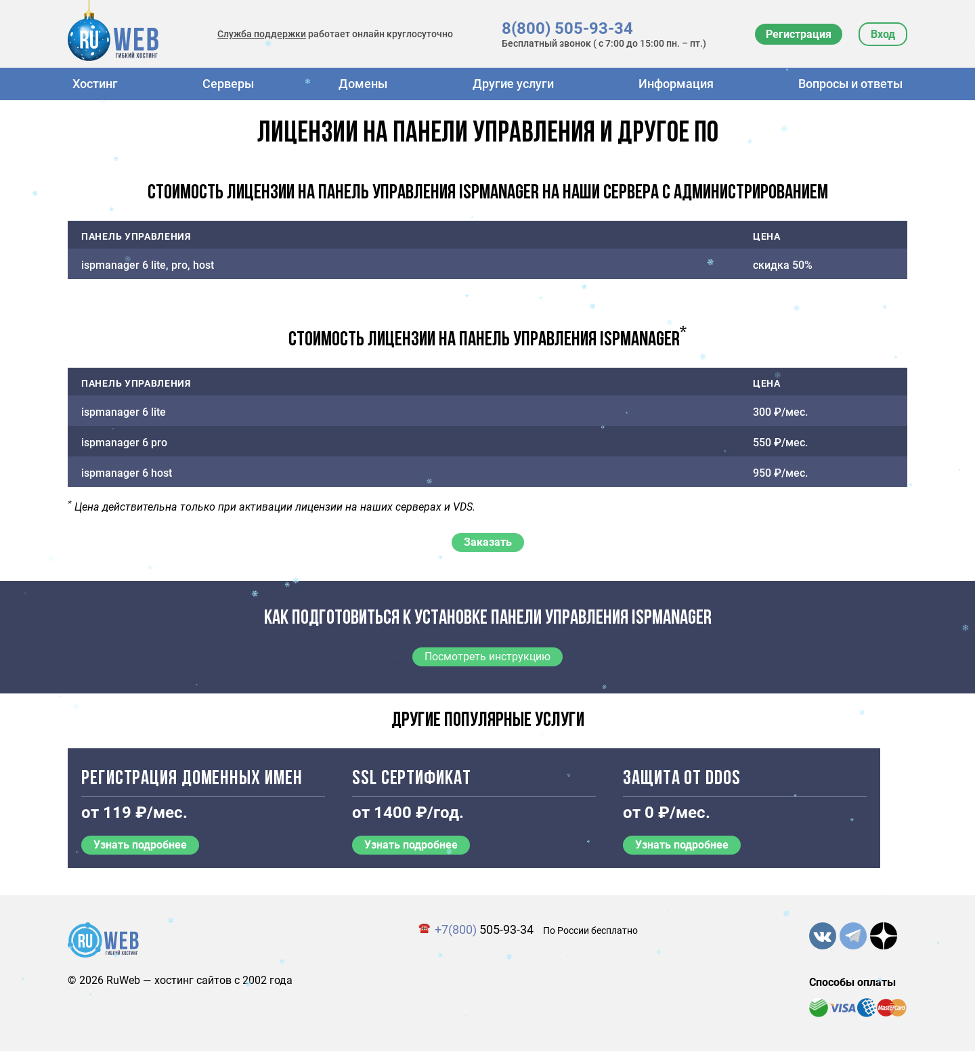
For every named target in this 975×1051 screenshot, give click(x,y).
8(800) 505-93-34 (567, 28)
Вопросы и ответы (850, 84)
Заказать (488, 542)
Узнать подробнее (140, 844)
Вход (883, 34)
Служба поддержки (261, 33)
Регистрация (798, 34)
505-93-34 (484, 929)
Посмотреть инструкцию (487, 656)
